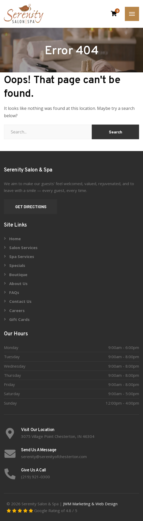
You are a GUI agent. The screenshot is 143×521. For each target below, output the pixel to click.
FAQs (14, 292)
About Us (18, 283)
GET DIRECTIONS (30, 206)
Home (15, 238)
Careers (17, 310)
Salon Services (23, 247)
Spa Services (21, 256)
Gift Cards (19, 319)
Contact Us (20, 301)
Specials (17, 265)
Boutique (18, 274)
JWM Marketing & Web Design (90, 503)
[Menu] (132, 14)
